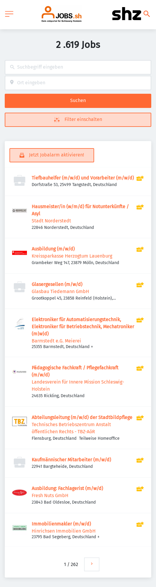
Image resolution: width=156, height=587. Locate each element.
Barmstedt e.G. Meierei (56, 341)
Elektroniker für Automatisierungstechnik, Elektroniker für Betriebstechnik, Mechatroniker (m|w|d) (83, 327)
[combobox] (78, 67)
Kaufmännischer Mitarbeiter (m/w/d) (71, 460)
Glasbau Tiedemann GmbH (60, 291)
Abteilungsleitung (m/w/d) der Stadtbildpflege (82, 417)
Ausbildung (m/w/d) (53, 249)
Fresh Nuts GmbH (50, 495)
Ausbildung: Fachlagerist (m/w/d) (67, 488)
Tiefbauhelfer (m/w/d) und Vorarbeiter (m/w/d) (83, 178)
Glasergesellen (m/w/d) (57, 284)
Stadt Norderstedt (51, 221)
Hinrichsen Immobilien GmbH (64, 531)
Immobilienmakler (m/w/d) (61, 524)
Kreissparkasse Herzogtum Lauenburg (72, 256)
